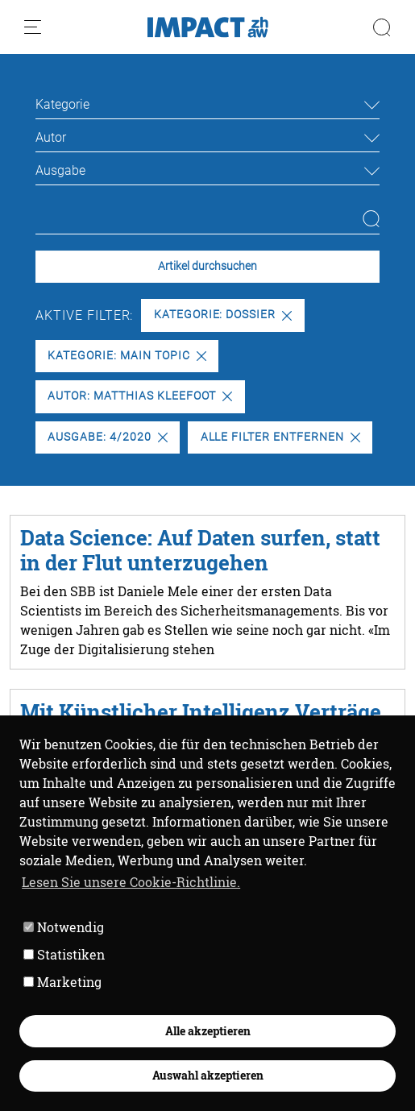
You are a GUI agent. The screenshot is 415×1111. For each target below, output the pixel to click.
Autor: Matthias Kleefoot (140, 396)
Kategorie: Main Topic (126, 356)
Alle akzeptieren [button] (208, 1030)
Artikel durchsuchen (207, 266)
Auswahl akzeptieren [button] (208, 1075)
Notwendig (63, 926)
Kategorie (62, 104)
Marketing (62, 981)
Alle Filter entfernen (280, 437)
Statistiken (64, 954)
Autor (50, 137)
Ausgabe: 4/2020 (107, 437)
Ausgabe (60, 170)
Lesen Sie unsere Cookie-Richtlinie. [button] (131, 881)
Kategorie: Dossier (223, 314)
